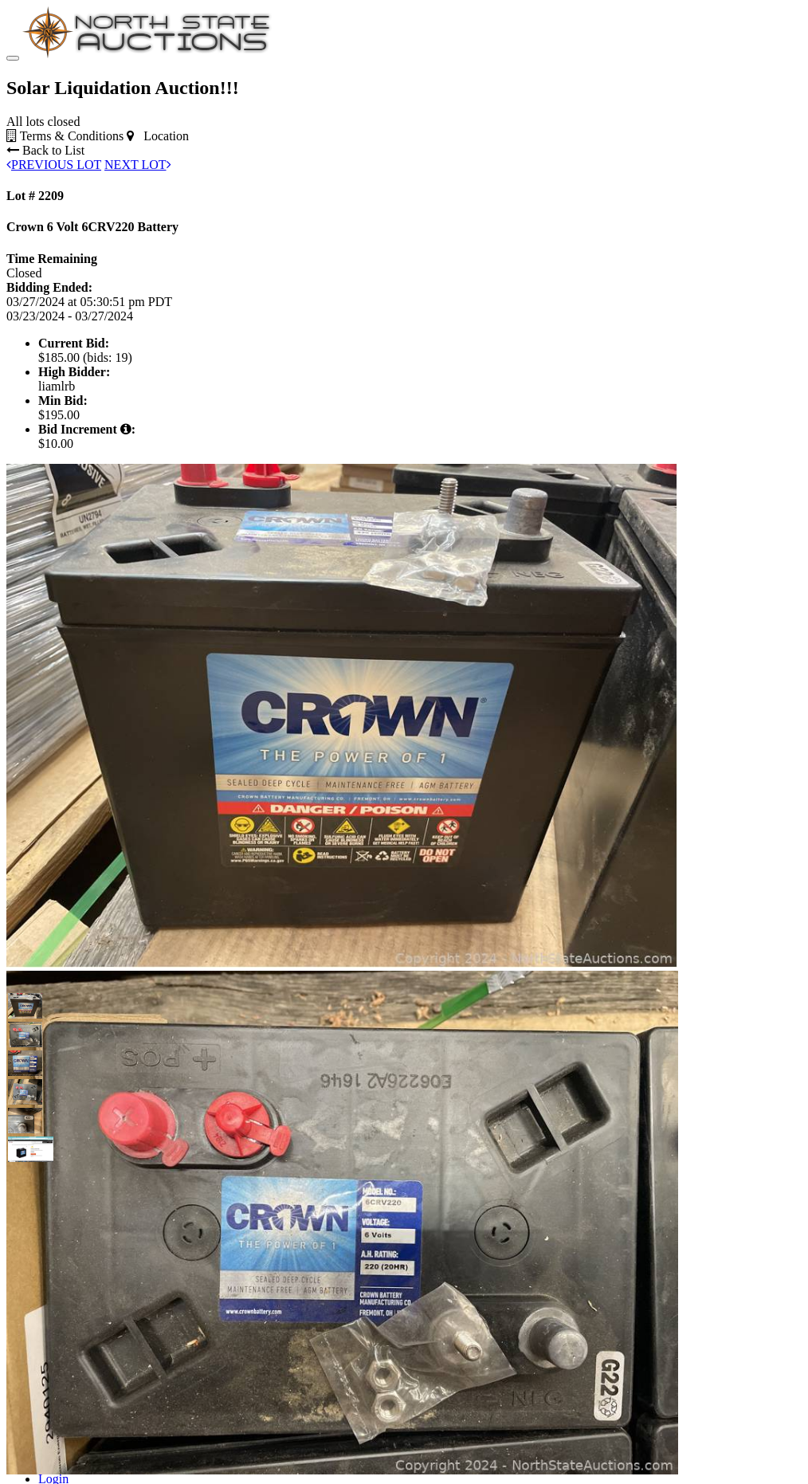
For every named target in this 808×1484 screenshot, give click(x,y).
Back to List (45, 150)
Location (158, 136)
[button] (20, 1005)
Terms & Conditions (65, 136)
